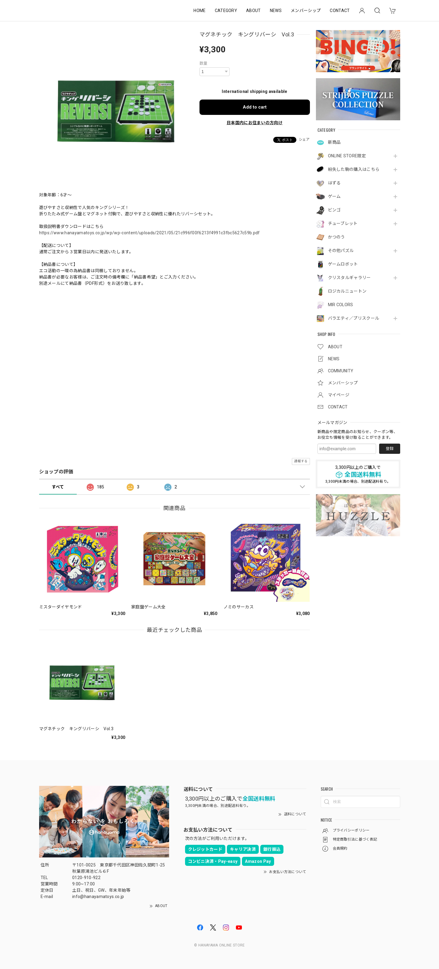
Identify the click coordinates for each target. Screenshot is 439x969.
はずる (334, 182)
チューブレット (343, 223)
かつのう (336, 237)
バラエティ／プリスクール (353, 318)
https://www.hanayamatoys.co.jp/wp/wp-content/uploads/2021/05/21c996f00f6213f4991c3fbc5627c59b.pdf (149, 232)
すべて (58, 486)
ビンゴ (334, 210)
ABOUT (253, 10)
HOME (199, 10)
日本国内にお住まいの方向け (255, 122)
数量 (203, 63)
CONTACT (340, 10)
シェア (304, 139)
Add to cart (255, 107)
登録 (390, 448)
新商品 (334, 142)
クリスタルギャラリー (349, 277)
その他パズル (341, 250)
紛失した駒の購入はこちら (354, 169)
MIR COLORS (340, 304)
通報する (301, 461)
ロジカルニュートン (347, 291)
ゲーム (334, 196)
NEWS (276, 10)
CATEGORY (226, 10)
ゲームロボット (343, 264)
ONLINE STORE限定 (347, 155)
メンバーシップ (306, 10)
